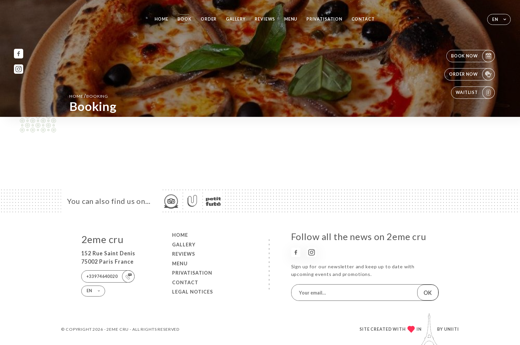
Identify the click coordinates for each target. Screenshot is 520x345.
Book (184, 19)
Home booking (88, 96)
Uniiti (451, 329)
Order (209, 19)
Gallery (236, 19)
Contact (363, 19)
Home (161, 19)
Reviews (265, 19)
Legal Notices (192, 292)
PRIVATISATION (324, 19)
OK (427, 293)
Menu (290, 19)
